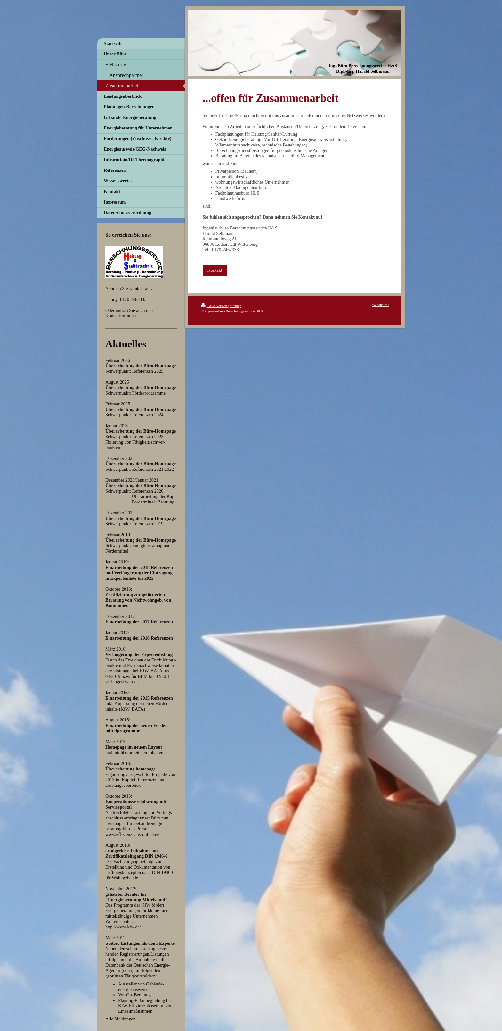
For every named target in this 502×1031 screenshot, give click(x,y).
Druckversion (214, 306)
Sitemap (235, 306)
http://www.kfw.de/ (123, 926)
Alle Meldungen (120, 1018)
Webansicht (380, 305)
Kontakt (214, 270)
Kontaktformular (120, 315)
